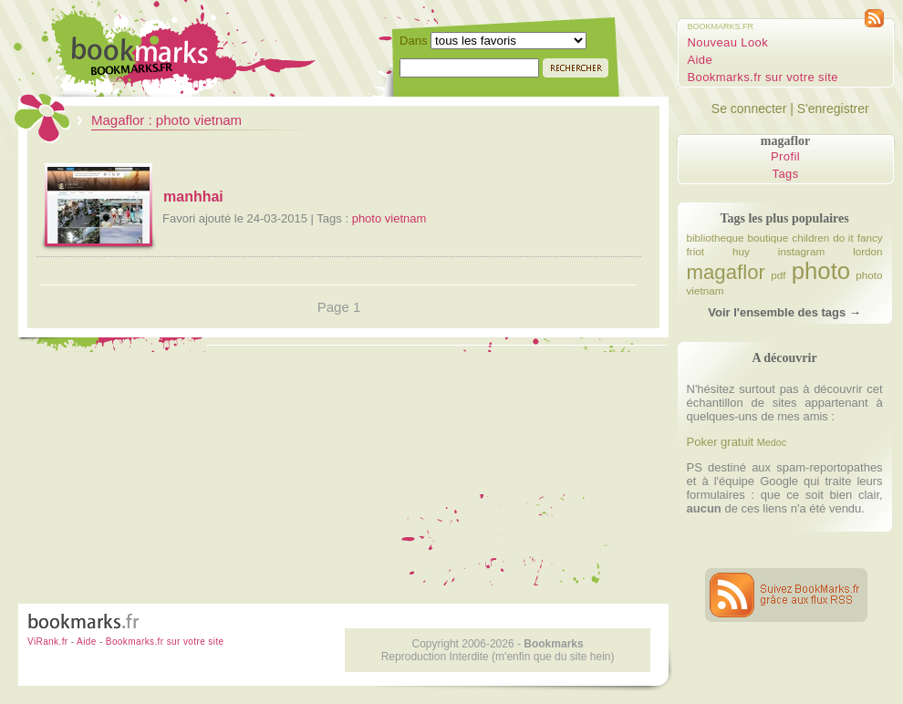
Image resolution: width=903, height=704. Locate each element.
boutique (768, 237)
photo (821, 271)
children (810, 237)
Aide (700, 60)
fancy (870, 237)
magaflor (726, 272)
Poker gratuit (720, 442)
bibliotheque (715, 237)
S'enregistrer (833, 108)
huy (741, 251)
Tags (786, 174)
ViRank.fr (47, 642)
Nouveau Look (728, 42)
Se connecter (749, 108)
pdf (778, 275)
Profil (785, 156)
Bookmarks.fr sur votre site (763, 77)
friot (695, 251)
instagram (801, 251)
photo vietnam (389, 218)
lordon (868, 251)
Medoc (771, 442)
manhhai (193, 196)
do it (843, 237)
